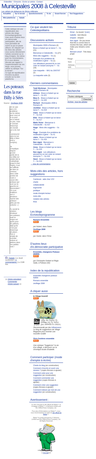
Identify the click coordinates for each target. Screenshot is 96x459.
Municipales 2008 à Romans (44, 45)
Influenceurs (56, 327)
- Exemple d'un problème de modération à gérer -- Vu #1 (47, 133)
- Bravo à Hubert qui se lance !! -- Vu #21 (46, 94)
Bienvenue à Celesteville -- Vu (45, 53)
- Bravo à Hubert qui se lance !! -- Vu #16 (45, 138)
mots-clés (37, 196)
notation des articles (41, 199)
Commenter (12, 282)
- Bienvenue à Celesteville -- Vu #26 (43, 143)
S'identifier (8, 2)
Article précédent (14, 279)
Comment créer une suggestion (45, 385)
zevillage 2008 (39, 283)
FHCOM (45, 453)
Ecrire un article (29, 2)
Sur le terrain (20, 13)
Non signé (74, 41)
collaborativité (38, 185)
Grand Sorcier (60, 13)
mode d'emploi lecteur (42, 193)
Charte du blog (39, 365)
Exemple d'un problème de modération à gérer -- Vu (43, 60)
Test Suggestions (76, 13)
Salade (21, 18)
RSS (35, 202)
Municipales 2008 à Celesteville (38, 6)
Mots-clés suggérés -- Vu (43, 56)
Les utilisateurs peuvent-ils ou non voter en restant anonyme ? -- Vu (46, 65)
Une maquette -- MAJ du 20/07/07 (46, 71)
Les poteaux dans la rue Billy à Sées (14, 92)
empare (73, 38)
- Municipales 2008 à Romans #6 (45, 89)
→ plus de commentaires (41, 164)
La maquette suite (40, 75)
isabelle (73, 35)
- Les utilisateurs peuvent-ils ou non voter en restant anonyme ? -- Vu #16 (47, 154)
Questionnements (36, 13)
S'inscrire (17, 2)
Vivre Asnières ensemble (43, 339)
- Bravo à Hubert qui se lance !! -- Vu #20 (45, 99)
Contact (40, 2)
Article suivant (13, 284)
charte (35, 182)
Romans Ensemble (41, 220)
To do (49, 13)
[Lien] (87, 32)
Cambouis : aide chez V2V (43, 179)
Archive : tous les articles (77, 104)
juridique (36, 190)
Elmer (72, 32)
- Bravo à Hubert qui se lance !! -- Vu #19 (46, 109)
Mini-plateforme (9, 18)
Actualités (7, 13)
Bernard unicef (76, 52)
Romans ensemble (40, 281)
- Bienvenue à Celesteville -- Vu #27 (44, 124)
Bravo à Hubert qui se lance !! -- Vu (47, 48)
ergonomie (37, 188)
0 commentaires (11, 261)
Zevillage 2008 (17, 103)
